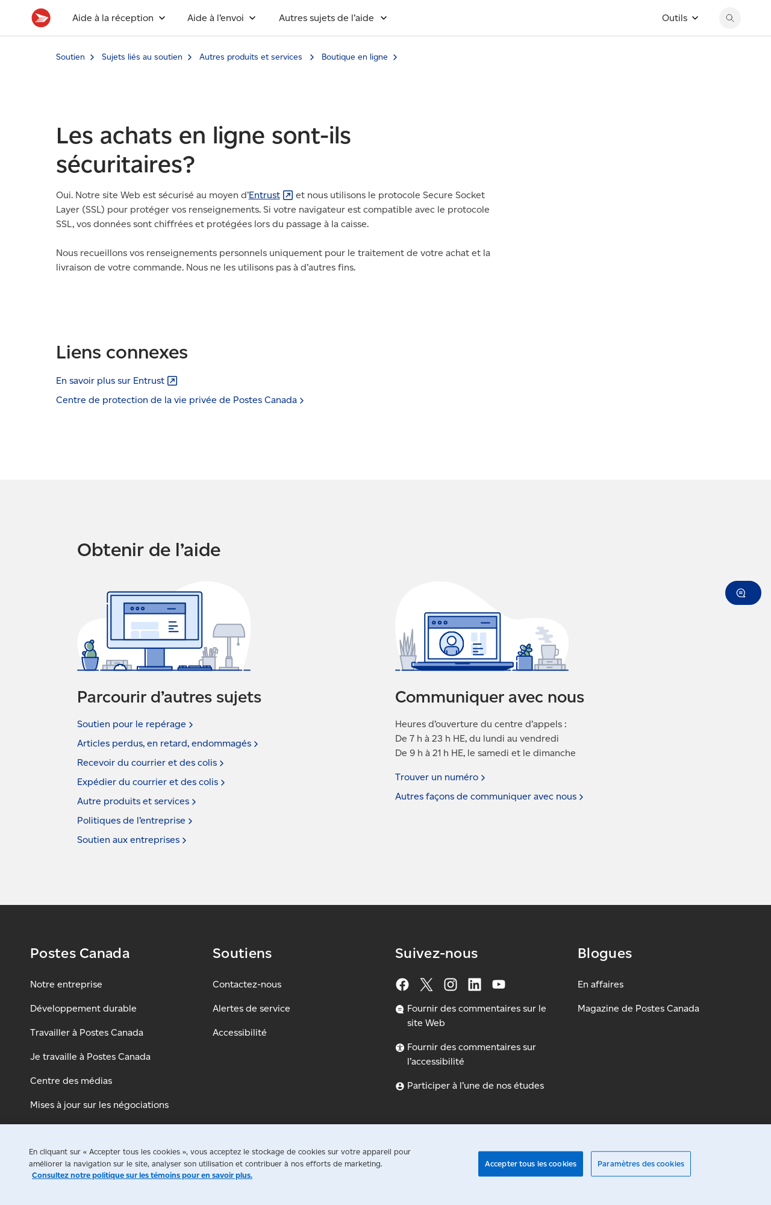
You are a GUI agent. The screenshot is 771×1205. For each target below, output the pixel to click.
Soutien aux (133, 840)
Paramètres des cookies (641, 1163)
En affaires (600, 984)
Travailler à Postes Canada (86, 1032)
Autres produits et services (252, 83)
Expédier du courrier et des (152, 782)
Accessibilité (240, 1032)
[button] (743, 593)
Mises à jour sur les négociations (99, 1104)
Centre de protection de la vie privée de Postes (181, 399)
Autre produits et (138, 801)
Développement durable (83, 1008)
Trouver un (441, 777)
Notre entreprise (66, 984)
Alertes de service (251, 1008)
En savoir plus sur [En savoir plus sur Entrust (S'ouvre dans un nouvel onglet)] (117, 380)
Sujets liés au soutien (142, 83)
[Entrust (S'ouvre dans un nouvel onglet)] (271, 221)
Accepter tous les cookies (530, 1163)
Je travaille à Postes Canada (90, 1056)
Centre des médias (71, 1080)
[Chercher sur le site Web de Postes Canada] (730, 44)
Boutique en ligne (355, 83)
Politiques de (136, 820)
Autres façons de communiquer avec (490, 796)
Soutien (70, 83)
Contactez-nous (247, 984)
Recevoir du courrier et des (151, 763)
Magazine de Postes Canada (638, 1008)
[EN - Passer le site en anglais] (641, 13)
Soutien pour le (136, 724)
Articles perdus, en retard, (169, 743)
